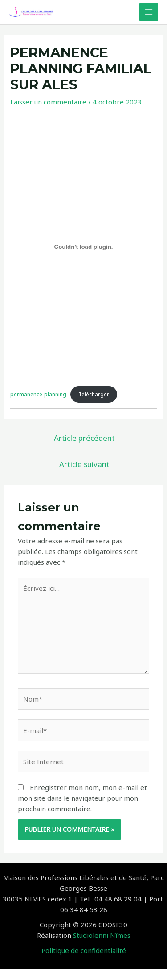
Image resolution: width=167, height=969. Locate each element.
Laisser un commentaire (48, 101)
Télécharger (93, 394)
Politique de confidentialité (83, 950)
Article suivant (84, 464)
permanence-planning (38, 394)
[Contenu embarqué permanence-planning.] (83, 247)
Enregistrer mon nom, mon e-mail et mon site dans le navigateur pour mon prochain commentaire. (82, 798)
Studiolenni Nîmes (101, 935)
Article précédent (84, 438)
